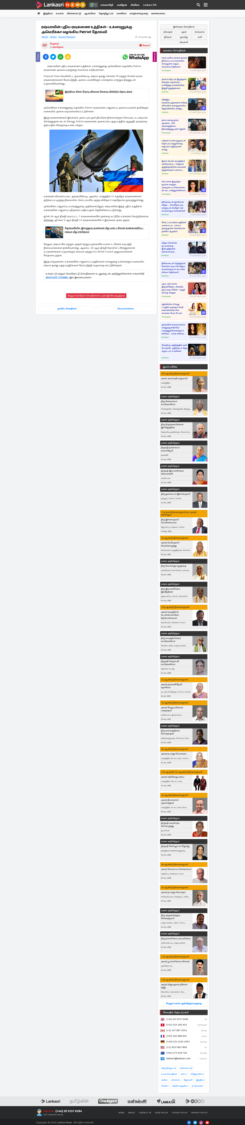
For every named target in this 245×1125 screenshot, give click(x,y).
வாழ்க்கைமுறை (144, 13)
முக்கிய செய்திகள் (66, 308)
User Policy (161, 1113)
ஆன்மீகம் (93, 13)
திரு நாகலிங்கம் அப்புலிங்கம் (176, 938)
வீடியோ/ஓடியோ (180, 1086)
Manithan (165, 215)
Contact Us (145, 1113)
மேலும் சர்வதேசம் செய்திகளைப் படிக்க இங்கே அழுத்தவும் (96, 295)
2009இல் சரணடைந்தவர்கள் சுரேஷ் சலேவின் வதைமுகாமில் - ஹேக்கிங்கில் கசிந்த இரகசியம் (174, 104)
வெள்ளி (184, 42)
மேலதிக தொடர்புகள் (176, 1012)
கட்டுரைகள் (197, 1086)
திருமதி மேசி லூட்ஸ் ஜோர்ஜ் (175, 846)
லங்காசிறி (106, 5)
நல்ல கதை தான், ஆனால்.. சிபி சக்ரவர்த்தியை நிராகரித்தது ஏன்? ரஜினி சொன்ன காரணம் (173, 125)
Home (122, 1113)
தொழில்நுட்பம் (168, 1068)
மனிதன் (122, 5)
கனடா (184, 1074)
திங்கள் (168, 37)
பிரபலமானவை (125, 308)
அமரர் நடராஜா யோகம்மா (173, 754)
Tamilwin (165, 92)
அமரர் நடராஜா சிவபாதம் (173, 892)
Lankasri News (64, 1122)
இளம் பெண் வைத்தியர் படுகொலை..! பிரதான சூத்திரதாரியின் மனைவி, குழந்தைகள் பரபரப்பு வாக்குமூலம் (174, 166)
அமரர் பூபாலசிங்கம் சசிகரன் (175, 961)
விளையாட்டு (76, 13)
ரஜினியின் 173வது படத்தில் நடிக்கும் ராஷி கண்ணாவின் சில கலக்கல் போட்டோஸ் (172, 309)
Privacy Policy (199, 1113)
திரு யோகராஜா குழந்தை (173, 566)
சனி (200, 37)
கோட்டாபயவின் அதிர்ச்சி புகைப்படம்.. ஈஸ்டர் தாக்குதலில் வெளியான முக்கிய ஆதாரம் (174, 227)
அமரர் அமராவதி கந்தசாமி (174, 378)
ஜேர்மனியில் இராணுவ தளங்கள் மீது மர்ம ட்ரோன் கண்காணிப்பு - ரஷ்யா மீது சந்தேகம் (104, 230)
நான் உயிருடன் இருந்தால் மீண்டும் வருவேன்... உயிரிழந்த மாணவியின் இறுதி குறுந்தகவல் (174, 84)
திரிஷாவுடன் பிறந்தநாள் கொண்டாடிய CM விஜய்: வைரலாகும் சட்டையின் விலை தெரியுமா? (173, 268)
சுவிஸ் (164, 1080)
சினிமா (135, 5)
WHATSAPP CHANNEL (57, 277)
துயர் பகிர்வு (170, 366)
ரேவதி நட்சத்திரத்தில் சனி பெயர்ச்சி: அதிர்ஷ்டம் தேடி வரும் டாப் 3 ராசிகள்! (174, 348)
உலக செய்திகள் (169, 1074)
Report (144, 45)
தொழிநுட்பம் (110, 13)
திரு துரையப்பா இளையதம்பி (175, 494)
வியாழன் (167, 32)
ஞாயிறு (184, 37)
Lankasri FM (149, 5)
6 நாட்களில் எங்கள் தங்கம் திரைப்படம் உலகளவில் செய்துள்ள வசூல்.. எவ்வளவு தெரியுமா (174, 62)
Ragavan (54, 43)
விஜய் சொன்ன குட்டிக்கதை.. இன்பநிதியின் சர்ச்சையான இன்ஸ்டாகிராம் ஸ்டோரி (173, 248)
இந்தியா (48, 13)
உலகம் (61, 13)
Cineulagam (166, 70)
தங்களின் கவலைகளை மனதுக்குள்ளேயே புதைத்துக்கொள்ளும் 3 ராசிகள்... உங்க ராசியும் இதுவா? (173, 329)
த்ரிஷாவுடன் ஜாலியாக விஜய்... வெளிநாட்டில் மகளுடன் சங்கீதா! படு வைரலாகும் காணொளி (173, 206)
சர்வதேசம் (57, 47)
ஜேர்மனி (188, 1080)
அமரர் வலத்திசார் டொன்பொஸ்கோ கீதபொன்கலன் (170, 615)
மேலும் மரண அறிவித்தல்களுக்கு (184, 1003)
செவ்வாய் (200, 32)
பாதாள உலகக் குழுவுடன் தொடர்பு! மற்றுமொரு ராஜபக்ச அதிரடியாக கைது (174, 145)
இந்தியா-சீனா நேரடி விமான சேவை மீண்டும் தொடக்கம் (98, 92)
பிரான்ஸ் (175, 1080)
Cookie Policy (180, 1113)
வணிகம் (126, 13)
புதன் (184, 32)
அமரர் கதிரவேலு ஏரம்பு (172, 777)
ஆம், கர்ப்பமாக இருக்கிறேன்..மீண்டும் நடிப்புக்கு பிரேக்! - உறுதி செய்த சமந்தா (173, 288)
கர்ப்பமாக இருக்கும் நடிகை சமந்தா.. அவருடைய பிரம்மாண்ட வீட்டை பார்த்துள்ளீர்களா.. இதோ (174, 186)
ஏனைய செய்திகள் (174, 50)
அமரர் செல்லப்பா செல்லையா (176, 869)
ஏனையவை (164, 13)
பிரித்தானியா (197, 1074)
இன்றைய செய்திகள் (184, 27)
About (131, 1113)
